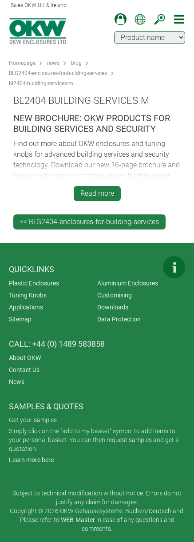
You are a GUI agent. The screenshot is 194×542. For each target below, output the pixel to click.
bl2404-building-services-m (41, 83)
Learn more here (31, 459)
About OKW (25, 357)
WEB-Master (78, 519)
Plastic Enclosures (34, 283)
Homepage (22, 63)
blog (76, 63)
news (53, 63)
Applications (26, 307)
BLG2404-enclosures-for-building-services (58, 73)
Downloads (112, 307)
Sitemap (20, 319)
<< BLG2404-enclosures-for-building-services (89, 222)
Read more (97, 193)
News (16, 381)
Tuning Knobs (28, 295)
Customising (114, 295)
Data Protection (119, 319)
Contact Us (24, 369)
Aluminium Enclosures (127, 283)
